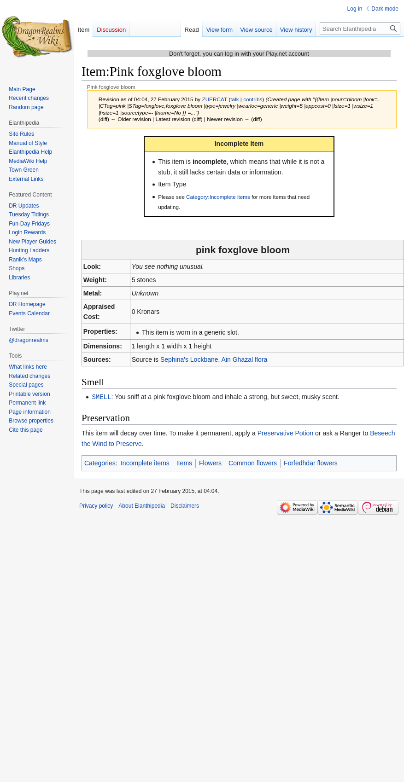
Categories (100, 462)
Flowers (210, 462)
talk (234, 99)
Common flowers (252, 462)
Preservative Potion (285, 432)
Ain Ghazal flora (245, 359)
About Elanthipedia (141, 505)
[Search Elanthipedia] (360, 28)
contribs (252, 99)
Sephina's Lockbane (189, 359)
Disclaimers (184, 505)
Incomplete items (145, 462)
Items (184, 462)
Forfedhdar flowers (311, 462)
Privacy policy (96, 505)
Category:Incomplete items (218, 197)
